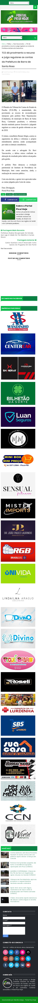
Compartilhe (11, 200)
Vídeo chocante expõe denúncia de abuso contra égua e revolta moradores (23, 900)
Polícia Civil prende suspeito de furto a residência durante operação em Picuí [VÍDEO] (23, 865)
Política (9, 44)
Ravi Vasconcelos (18, 44)
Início (3, 44)
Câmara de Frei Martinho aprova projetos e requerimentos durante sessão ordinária (23, 881)
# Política (9, 194)
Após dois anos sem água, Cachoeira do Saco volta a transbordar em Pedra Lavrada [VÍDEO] (22, 890)
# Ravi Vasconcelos (20, 194)
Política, (24, 72)
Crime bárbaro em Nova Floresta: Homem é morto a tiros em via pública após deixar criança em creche (23, 855)
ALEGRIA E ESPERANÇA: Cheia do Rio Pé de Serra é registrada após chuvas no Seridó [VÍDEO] (23, 873)
